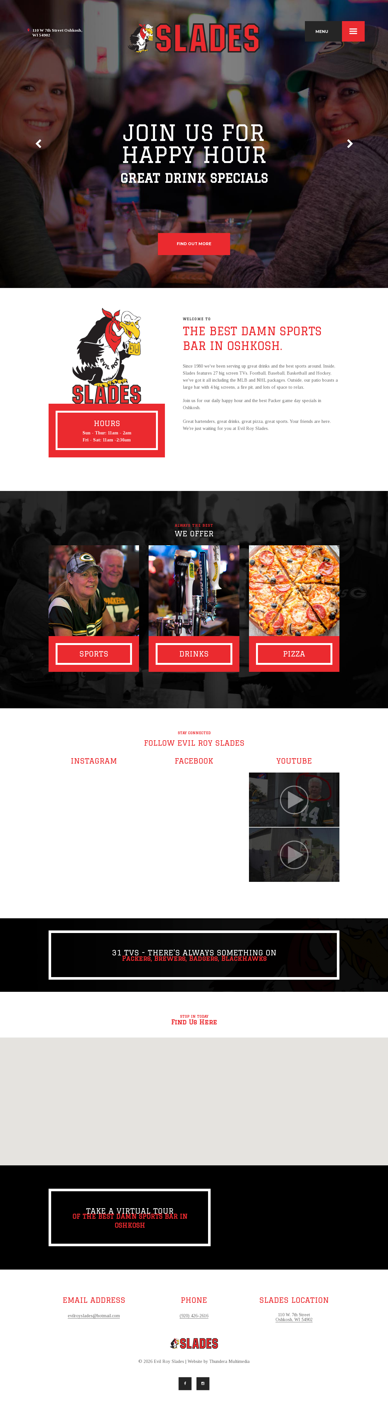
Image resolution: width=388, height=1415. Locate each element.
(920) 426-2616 (194, 1315)
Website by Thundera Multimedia (219, 1361)
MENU (340, 31)
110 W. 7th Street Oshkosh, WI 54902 (294, 1317)
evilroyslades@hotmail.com (94, 1315)
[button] (194, 1095)
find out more (194, 243)
